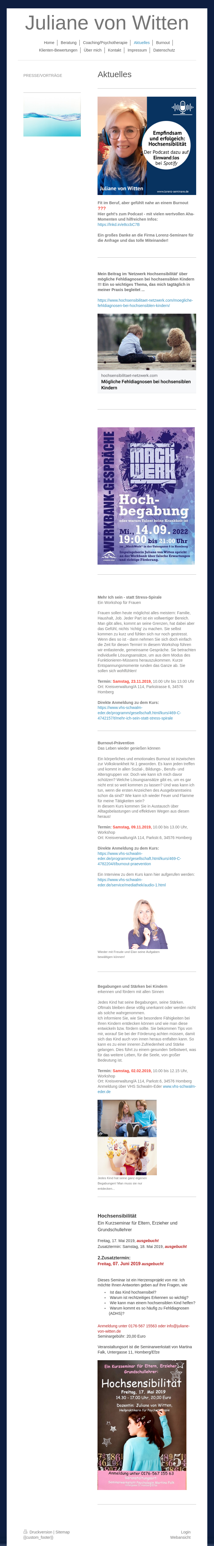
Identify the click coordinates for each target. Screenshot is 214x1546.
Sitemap (62, 1532)
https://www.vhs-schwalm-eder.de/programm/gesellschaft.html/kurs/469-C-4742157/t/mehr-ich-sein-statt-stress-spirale (139, 712)
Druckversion (38, 1532)
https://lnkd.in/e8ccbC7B (119, 224)
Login (186, 1532)
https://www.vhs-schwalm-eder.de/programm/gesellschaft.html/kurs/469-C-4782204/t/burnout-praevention (139, 858)
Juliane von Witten (107, 22)
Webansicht (180, 1537)
